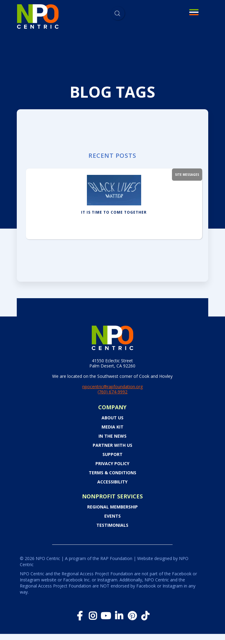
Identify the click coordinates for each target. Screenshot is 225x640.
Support (112, 454)
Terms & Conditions (112, 472)
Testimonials (112, 525)
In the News (112, 436)
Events (112, 516)
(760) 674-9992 (112, 392)
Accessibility (112, 482)
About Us (112, 418)
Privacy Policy (112, 463)
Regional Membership (112, 507)
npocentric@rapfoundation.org (112, 386)
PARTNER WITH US (112, 445)
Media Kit (112, 427)
